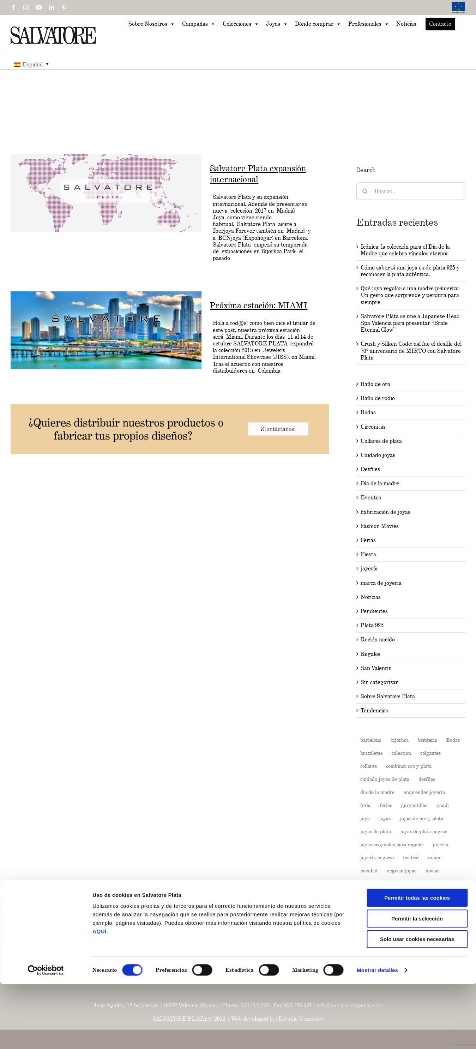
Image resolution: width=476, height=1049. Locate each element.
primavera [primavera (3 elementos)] (407, 910)
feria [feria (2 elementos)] (365, 805)
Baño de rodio (378, 398)
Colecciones (241, 24)
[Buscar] (365, 191)
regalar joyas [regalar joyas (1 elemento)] (374, 923)
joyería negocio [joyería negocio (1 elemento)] (377, 857)
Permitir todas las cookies (417, 963)
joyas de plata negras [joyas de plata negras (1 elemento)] (423, 831)
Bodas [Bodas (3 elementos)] (453, 740)
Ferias (368, 540)
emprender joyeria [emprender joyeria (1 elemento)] (424, 792)
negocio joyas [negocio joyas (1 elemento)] (401, 870)
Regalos (370, 654)
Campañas (199, 24)
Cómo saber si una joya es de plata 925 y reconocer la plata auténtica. (410, 271)
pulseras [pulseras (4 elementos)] (436, 910)
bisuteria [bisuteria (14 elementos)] (427, 740)
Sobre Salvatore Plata (388, 696)
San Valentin (376, 668)
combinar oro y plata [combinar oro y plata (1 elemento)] (409, 766)
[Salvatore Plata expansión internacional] (106, 193)
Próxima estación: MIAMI (258, 305)
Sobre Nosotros (151, 24)
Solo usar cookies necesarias (417, 1004)
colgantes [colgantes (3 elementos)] (430, 753)
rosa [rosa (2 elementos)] (403, 923)
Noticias (406, 23)
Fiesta (368, 554)
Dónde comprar (318, 24)
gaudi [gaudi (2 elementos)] (442, 805)
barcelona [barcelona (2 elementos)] (370, 740)
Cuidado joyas (378, 455)
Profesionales (368, 24)
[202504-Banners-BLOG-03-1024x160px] (170, 407)
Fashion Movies (380, 526)
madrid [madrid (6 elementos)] (411, 857)
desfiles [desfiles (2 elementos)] (426, 779)
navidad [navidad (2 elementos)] (369, 870)
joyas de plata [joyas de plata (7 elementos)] (375, 831)
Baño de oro (375, 384)
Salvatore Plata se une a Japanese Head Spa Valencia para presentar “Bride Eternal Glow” (410, 323)
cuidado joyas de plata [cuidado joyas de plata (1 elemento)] (384, 779)
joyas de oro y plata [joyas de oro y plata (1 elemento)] (421, 818)
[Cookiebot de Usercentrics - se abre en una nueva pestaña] (46, 1035)
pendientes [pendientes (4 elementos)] (429, 884)
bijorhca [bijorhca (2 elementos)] (400, 740)
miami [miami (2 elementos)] (435, 857)
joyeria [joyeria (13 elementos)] (440, 844)
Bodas (368, 412)
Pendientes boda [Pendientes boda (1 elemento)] (378, 897)
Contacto (440, 23)
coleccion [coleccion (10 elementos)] (401, 753)
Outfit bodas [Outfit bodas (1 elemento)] (373, 884)
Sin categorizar (379, 682)
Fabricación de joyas (385, 512)
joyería (369, 568)
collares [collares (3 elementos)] (368, 766)
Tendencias (374, 710)
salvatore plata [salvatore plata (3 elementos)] (376, 936)
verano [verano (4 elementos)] (451, 936)
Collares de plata (381, 441)
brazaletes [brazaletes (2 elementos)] (371, 753)
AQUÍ (99, 996)
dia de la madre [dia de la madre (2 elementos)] (377, 792)
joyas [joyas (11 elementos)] (385, 818)
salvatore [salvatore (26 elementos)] (426, 923)
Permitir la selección (417, 983)
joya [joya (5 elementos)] (365, 818)
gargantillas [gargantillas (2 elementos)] (414, 805)
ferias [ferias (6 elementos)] (386, 805)
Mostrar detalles (377, 1035)
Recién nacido (378, 639)
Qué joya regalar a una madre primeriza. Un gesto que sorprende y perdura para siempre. (410, 295)
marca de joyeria (381, 583)
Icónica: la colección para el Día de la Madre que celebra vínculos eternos (405, 250)
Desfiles (370, 469)
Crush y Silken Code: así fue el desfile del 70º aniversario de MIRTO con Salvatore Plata (411, 350)
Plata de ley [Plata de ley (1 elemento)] (373, 910)
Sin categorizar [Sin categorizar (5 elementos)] (418, 936)
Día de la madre (380, 483)
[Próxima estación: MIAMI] (106, 330)
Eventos (371, 497)
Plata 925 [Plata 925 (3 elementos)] (436, 897)
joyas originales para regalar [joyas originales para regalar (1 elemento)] (391, 844)
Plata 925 (372, 625)
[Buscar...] (410, 191)
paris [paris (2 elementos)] (402, 884)
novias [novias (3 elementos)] (432, 870)
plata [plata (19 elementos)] (411, 897)
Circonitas (373, 426)
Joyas (277, 24)
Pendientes (374, 611)
